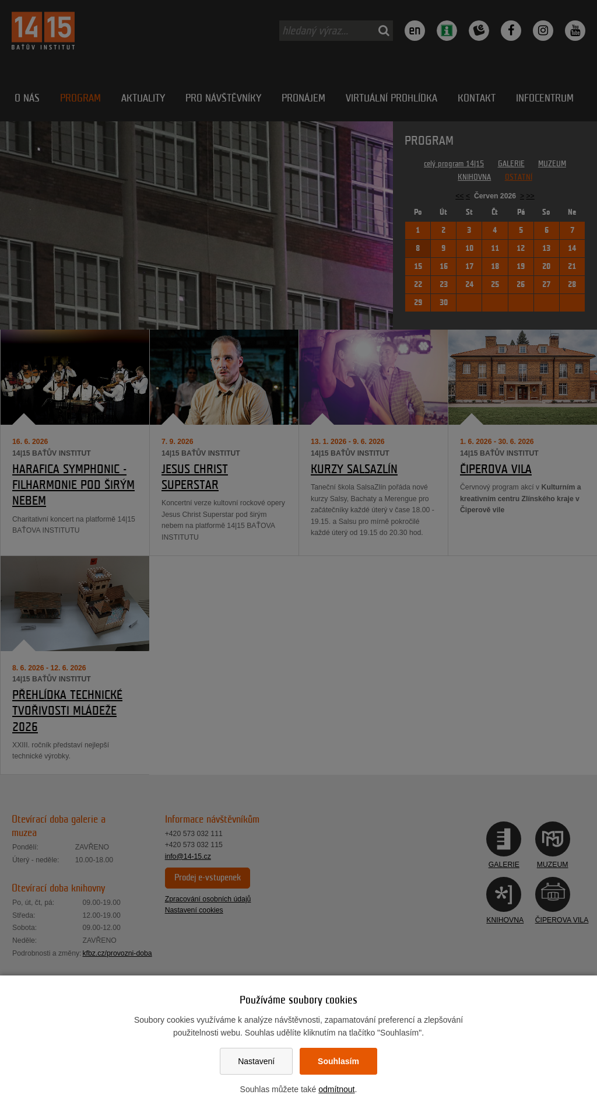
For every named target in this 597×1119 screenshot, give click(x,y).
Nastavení (256, 1061)
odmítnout (336, 1089)
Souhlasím (338, 1061)
